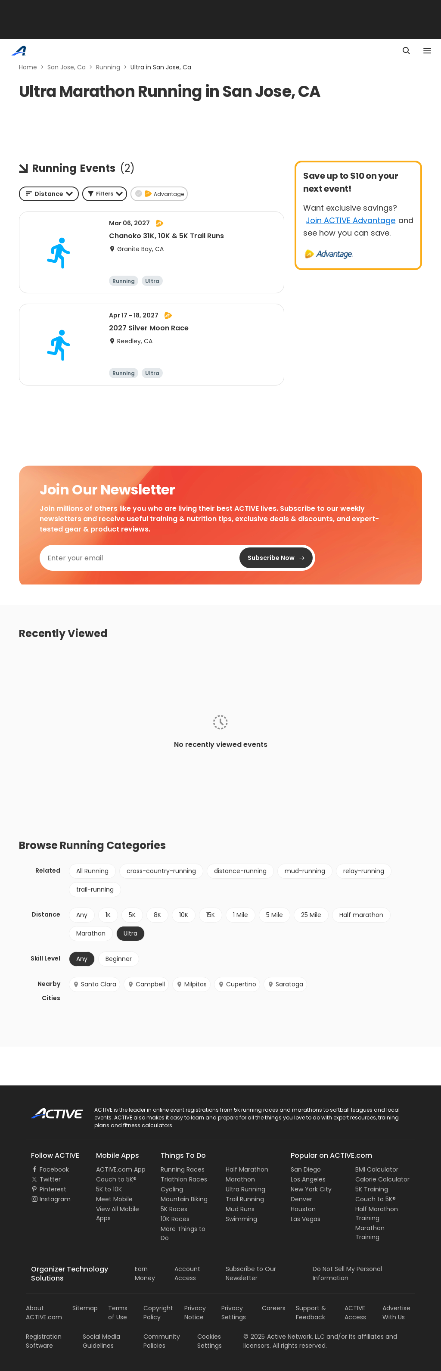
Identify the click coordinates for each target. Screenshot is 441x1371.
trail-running (95, 889)
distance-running (240, 871)
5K (132, 915)
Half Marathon (247, 1169)
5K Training (371, 1189)
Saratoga (285, 984)
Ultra (130, 933)
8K (157, 915)
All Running (92, 871)
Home (28, 67)
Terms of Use (117, 1312)
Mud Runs (240, 1209)
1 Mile (240, 915)
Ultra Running (245, 1189)
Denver (301, 1199)
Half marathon (361, 915)
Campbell (146, 984)
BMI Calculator (376, 1169)
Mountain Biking (184, 1199)
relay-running (363, 871)
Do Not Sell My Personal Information (347, 1273)
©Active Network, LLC (284, 1336)
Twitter (50, 1179)
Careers (274, 1308)
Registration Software (44, 1341)
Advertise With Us (396, 1312)
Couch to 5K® (116, 1179)
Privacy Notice (195, 1312)
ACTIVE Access (355, 1312)
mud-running (305, 871)
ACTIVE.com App (121, 1169)
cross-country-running (161, 871)
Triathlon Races (184, 1179)
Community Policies (161, 1341)
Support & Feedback (311, 1312)
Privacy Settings (233, 1312)
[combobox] (49, 194)
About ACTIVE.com (44, 1312)
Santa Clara (94, 984)
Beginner (119, 958)
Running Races (183, 1169)
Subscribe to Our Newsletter (251, 1273)
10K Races (175, 1219)
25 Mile (311, 915)
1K (108, 915)
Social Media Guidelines (101, 1341)
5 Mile (274, 915)
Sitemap (85, 1308)
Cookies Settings (209, 1341)
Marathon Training (370, 1232)
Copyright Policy (158, 1312)
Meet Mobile (114, 1199)
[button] (104, 194)
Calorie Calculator (382, 1179)
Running (108, 67)
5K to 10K (109, 1189)
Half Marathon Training (376, 1213)
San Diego (306, 1169)
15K (210, 915)
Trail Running (245, 1199)
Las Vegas (305, 1219)
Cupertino (237, 984)
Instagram (55, 1199)
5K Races (174, 1209)
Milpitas (191, 984)
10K (183, 915)
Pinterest (53, 1189)
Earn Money (145, 1273)
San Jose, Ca (66, 67)
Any (81, 915)
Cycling (172, 1189)
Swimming (241, 1219)
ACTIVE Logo (49, 1110)
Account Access (187, 1273)
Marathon (91, 933)
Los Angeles (308, 1179)
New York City (311, 1189)
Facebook (54, 1169)
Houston (303, 1209)
